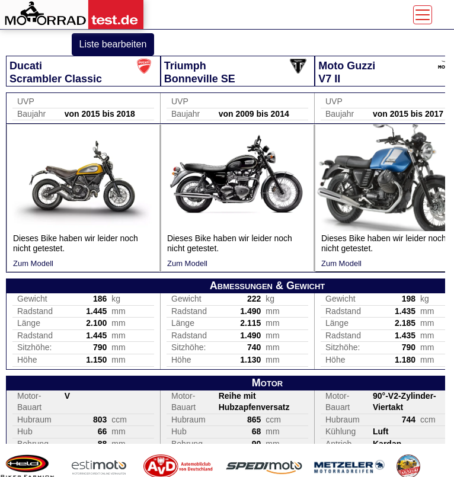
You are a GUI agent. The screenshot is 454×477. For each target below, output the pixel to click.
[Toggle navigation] (422, 14)
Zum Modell (33, 263)
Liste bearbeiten (113, 44)
